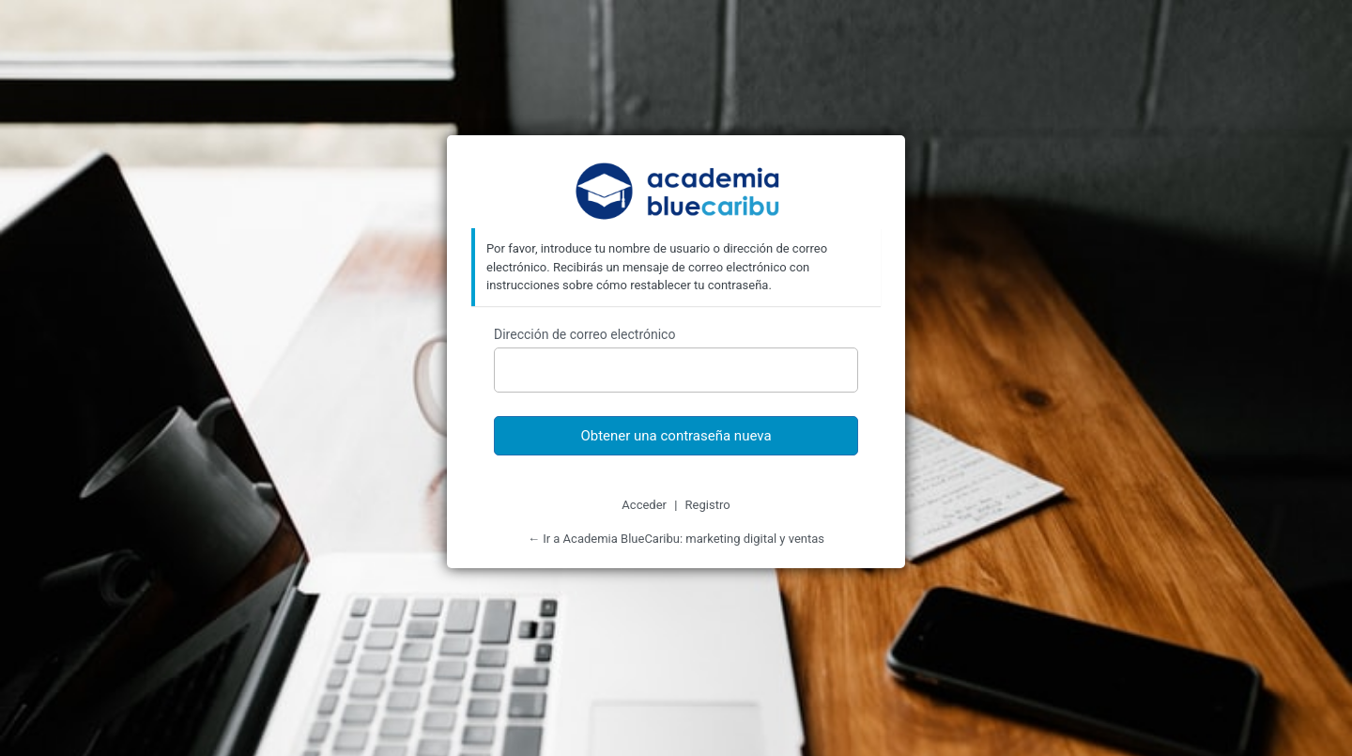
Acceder (644, 505)
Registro (707, 505)
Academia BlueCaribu (676, 193)
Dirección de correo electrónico (584, 334)
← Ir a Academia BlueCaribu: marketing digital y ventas (676, 539)
